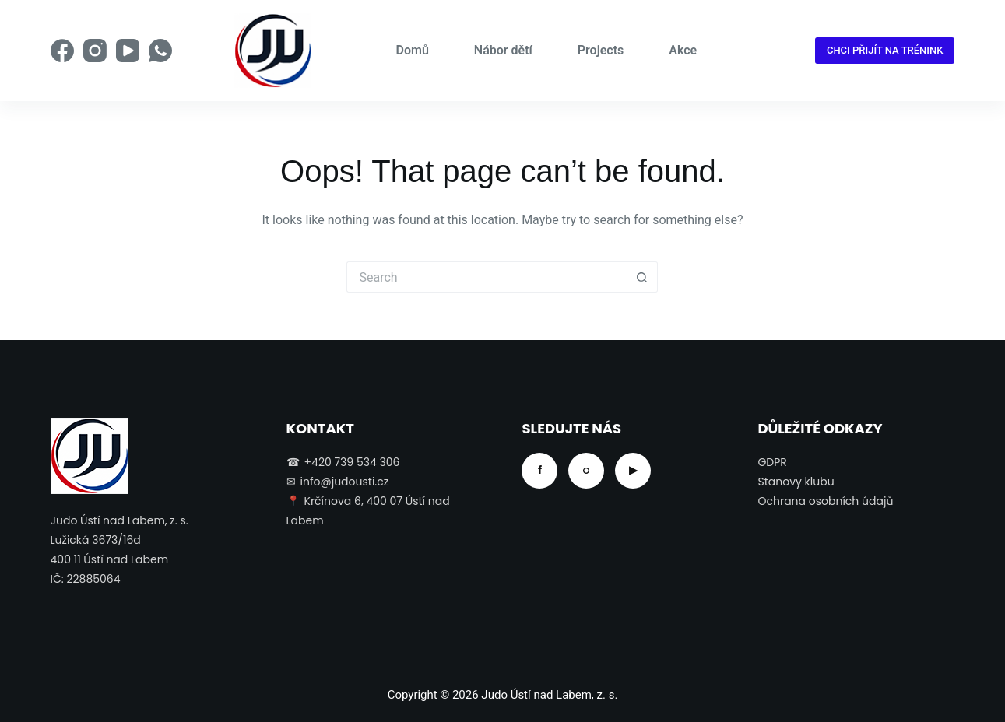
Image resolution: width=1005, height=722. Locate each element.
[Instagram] (95, 50)
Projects (601, 50)
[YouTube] (127, 50)
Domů (412, 50)
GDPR (771, 462)
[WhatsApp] (160, 50)
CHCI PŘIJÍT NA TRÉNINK (885, 50)
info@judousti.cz (344, 481)
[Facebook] (62, 50)
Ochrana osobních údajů (825, 501)
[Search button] (642, 277)
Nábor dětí (503, 50)
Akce (683, 50)
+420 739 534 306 (352, 462)
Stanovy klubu (795, 481)
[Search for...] (486, 277)
